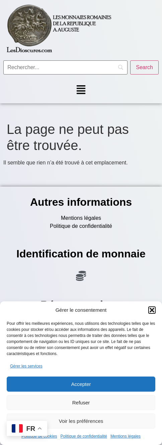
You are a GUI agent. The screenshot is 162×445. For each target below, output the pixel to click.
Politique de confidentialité (84, 436)
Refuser (81, 402)
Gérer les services (26, 366)
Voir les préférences (81, 421)
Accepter (81, 384)
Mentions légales (125, 436)
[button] (152, 310)
